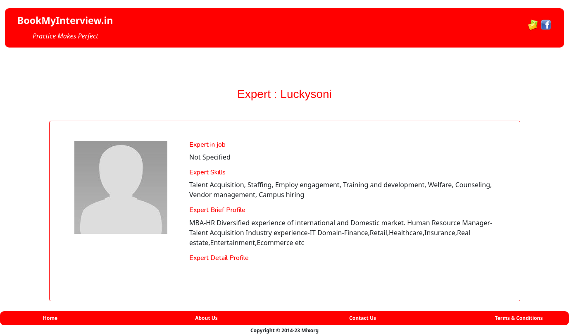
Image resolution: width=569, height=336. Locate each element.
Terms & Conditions (519, 318)
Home (50, 318)
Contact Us (362, 318)
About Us (206, 318)
